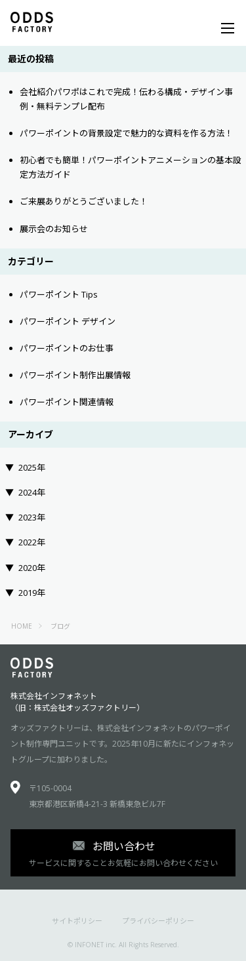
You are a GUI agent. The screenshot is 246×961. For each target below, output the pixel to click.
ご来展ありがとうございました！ (84, 201)
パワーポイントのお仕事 (66, 348)
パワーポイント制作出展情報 (75, 375)
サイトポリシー (77, 921)
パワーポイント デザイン (67, 321)
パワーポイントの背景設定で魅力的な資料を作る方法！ (126, 133)
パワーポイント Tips (59, 294)
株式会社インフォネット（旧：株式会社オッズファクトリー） (77, 701)
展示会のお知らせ (54, 229)
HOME (21, 626)
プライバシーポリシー (158, 921)
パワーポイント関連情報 (66, 402)
